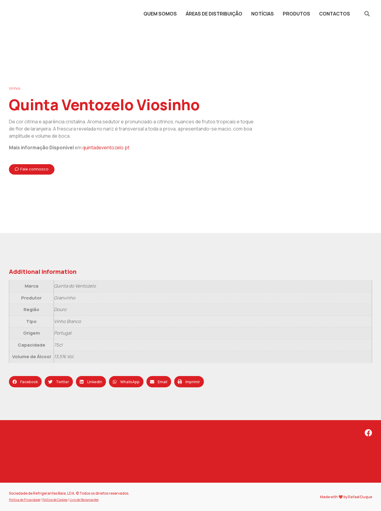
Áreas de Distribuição (214, 13)
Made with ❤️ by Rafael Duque (346, 496)
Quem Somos (160, 13)
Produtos (296, 13)
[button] (367, 14)
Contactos (334, 13)
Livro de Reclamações (84, 500)
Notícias (262, 13)
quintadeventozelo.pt (105, 147)
